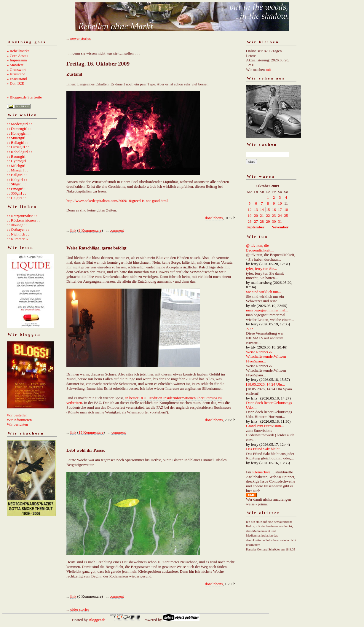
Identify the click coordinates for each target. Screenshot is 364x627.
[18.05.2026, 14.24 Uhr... (265, 384)
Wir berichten (17, 424)
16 (274, 209)
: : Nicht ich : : (18, 234)
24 (280, 215)
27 (256, 221)
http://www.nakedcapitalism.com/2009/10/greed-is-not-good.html (117, 200)
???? (249, 329)
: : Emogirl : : (17, 189)
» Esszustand (17, 79)
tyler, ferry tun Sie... (261, 268)
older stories (79, 609)
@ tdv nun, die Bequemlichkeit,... (260, 247)
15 (268, 209)
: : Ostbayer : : (18, 229)
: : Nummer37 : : (20, 239)
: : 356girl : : (16, 193)
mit (268, 69)
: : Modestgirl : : (19, 124)
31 (280, 221)
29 (268, 221)
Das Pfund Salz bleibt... (264, 449)
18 (286, 209)
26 (250, 221)
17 (280, 209)
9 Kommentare (90, 230)
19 (250, 215)
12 (250, 209)
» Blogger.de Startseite (24, 97)
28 (262, 221)
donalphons (214, 218)
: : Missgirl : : (17, 170)
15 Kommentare (91, 432)
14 (262, 209)
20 (256, 215)
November (280, 227)
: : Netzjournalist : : (22, 216)
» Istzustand (16, 74)
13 (256, 209)
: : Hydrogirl (16, 161)
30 (274, 221)
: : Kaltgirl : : (17, 179)
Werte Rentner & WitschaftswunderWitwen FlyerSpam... (266, 356)
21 (262, 215)
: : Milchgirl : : (18, 165)
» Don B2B (15, 83)
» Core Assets (17, 55)
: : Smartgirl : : (18, 138)
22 (268, 215)
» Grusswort (16, 69)
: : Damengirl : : (19, 128)
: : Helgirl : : (16, 198)
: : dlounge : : (17, 225)
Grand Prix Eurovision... (265, 426)
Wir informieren (19, 420)
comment (117, 230)
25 (286, 215)
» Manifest (15, 65)
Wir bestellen (17, 415)
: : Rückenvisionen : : (23, 220)
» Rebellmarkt (18, 51)
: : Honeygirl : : (19, 133)
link (73, 230)
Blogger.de (97, 620)
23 (274, 215)
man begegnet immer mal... (267, 310)
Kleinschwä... (262, 472)
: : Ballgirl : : (17, 175)
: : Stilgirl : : (16, 184)
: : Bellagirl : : (17, 142)
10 (280, 203)
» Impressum (17, 60)
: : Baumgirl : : (18, 156)
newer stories (80, 38)
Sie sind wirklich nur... (263, 291)
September (255, 227)
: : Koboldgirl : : (19, 151)
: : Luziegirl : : (18, 147)
